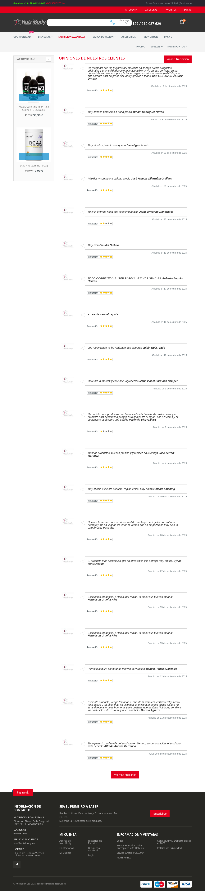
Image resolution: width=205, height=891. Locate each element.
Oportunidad (23, 35)
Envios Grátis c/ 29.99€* (130, 852)
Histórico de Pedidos (95, 842)
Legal (120, 840)
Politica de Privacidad (169, 848)
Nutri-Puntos (176, 46)
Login (91, 855)
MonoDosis (151, 36)
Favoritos (172, 9)
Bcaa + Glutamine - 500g (34, 165)
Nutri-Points (124, 857)
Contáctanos (66, 848)
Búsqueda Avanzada (94, 849)
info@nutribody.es (24, 843)
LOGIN (188, 9)
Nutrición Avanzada (71, 36)
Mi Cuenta (135, 9)
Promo (140, 46)
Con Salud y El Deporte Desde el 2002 (174, 842)
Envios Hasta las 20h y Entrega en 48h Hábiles (130, 847)
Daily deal (154, 9)
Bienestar (44, 36)
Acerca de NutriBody (65, 842)
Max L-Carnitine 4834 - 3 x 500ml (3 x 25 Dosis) (34, 108)
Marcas (155, 46)
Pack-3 (168, 36)
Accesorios (128, 36)
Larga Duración (103, 36)
